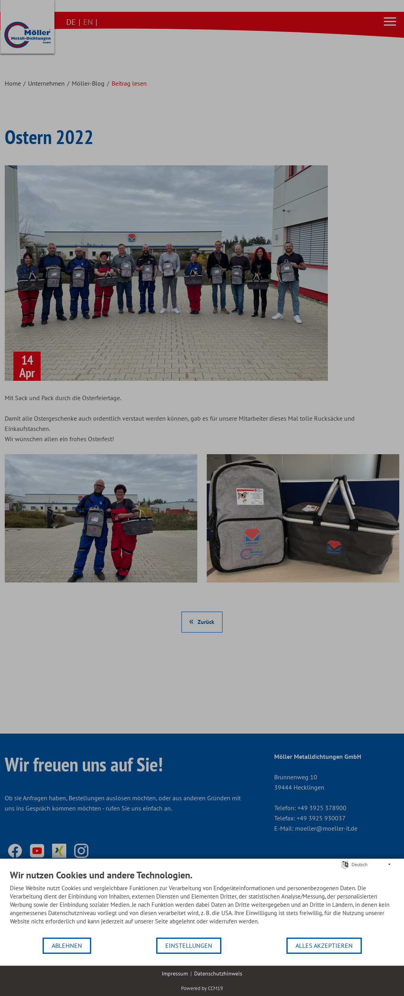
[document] (202, 903)
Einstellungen (188, 945)
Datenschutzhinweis (218, 973)
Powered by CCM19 (202, 988)
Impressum (175, 973)
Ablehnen (67, 945)
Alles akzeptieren (324, 945)
